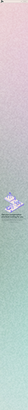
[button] (21, 1)
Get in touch (24, 1)
